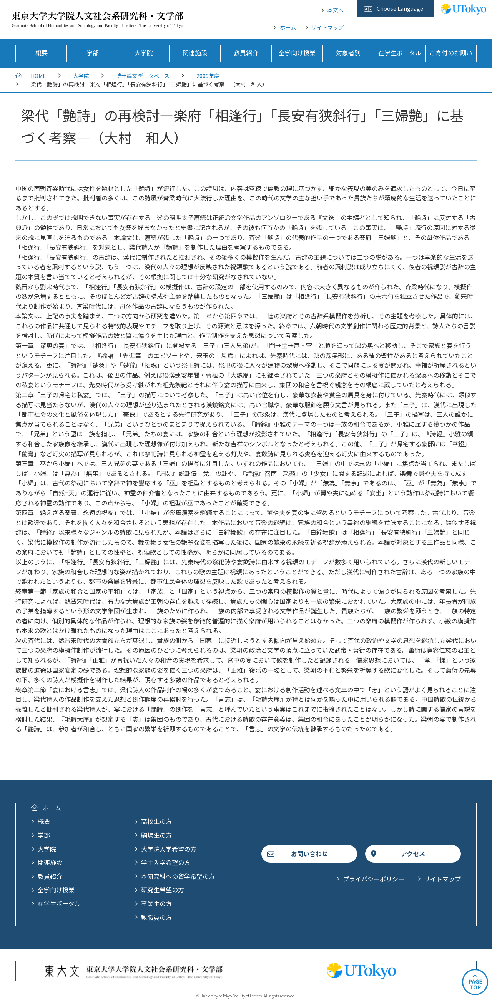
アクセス (413, 853)
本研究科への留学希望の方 (178, 876)
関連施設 (50, 862)
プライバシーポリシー (373, 878)
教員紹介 (50, 876)
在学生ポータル (59, 903)
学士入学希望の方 (165, 862)
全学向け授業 (56, 889)
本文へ (335, 10)
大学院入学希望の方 (168, 848)
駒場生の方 (156, 835)
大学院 (81, 76)
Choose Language (400, 8)
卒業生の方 (156, 903)
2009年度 (207, 76)
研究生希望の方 (162, 889)
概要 (44, 821)
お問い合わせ (309, 853)
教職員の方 (156, 917)
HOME (38, 76)
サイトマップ (327, 27)
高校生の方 (156, 821)
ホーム (288, 27)
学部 (44, 835)
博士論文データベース (143, 76)
